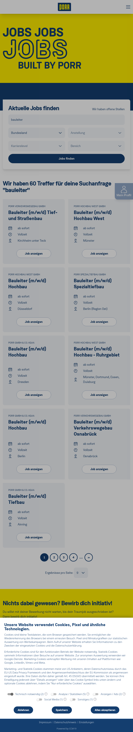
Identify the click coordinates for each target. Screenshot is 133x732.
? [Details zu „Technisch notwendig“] (45, 694)
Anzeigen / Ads (109, 694)
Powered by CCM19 (66, 728)
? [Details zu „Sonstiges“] (95, 699)
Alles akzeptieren (105, 710)
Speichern (62, 710)
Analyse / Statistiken (70, 694)
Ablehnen (23, 710)
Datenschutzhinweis (65, 722)
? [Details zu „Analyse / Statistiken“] (87, 694)
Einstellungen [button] (86, 722)
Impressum (45, 722)
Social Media (51, 699)
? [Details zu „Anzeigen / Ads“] (124, 694)
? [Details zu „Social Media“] (64, 699)
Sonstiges (83, 699)
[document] (66, 656)
